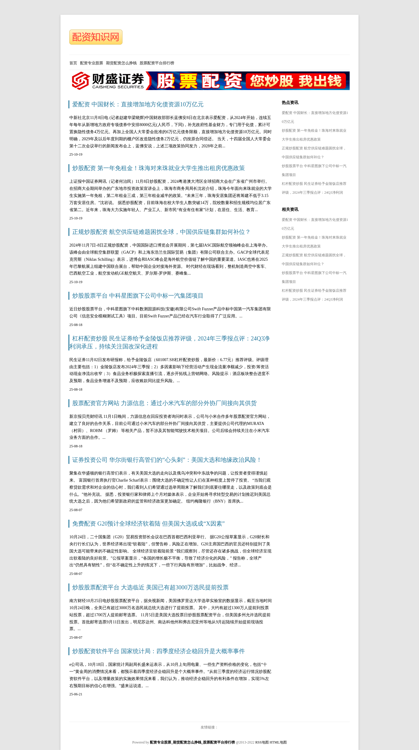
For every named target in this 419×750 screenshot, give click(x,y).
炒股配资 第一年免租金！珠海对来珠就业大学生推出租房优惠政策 (158, 168)
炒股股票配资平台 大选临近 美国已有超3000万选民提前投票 (150, 587)
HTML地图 (278, 742)
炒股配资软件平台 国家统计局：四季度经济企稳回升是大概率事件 (158, 651)
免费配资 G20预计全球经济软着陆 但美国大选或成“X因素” (148, 523)
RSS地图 (262, 742)
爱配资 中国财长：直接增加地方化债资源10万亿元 (138, 104)
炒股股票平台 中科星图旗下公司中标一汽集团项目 (138, 295)
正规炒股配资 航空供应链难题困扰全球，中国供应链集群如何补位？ (161, 232)
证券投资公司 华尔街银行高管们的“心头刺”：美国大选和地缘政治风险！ (167, 459)
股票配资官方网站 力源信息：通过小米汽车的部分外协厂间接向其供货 (164, 403)
